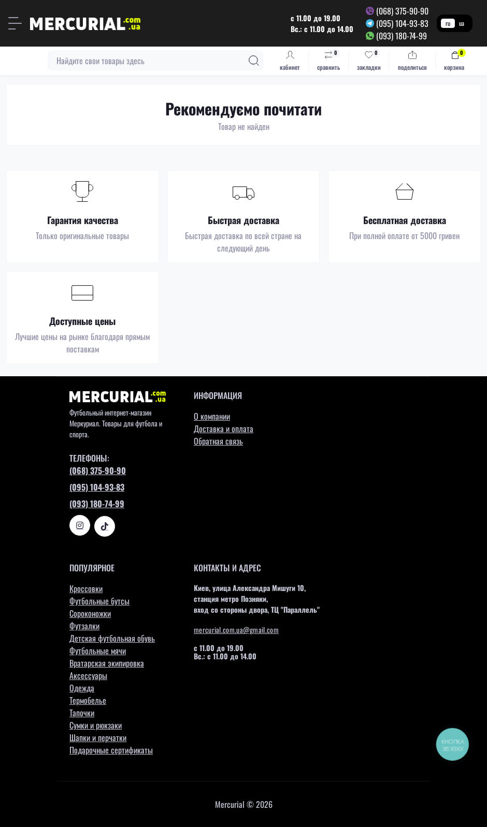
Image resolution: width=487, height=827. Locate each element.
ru (448, 23)
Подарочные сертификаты (111, 750)
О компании (212, 416)
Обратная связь (218, 441)
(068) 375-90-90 (402, 11)
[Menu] (15, 23)
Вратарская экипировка (106, 663)
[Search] (254, 60)
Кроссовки (86, 588)
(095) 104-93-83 (402, 23)
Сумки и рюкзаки (95, 725)
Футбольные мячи (97, 650)
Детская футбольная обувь (112, 638)
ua (461, 23)
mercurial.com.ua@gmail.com (236, 629)
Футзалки (84, 625)
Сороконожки (90, 613)
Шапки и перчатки (97, 737)
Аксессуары (88, 675)
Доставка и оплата (223, 428)
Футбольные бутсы (99, 601)
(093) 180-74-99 (401, 35)
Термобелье (87, 700)
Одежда (81, 688)
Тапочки (81, 712)
